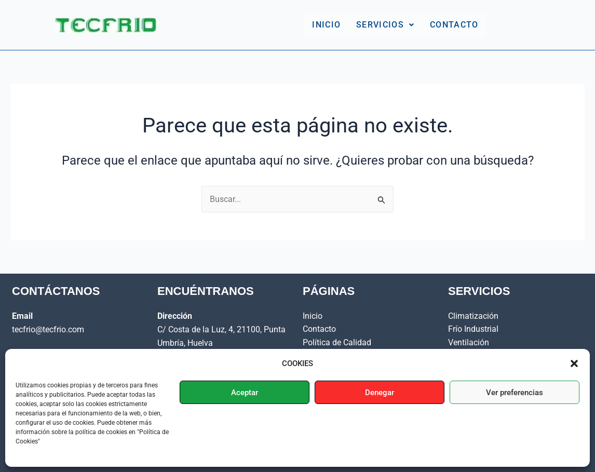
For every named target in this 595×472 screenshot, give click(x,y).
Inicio (326, 25)
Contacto (454, 25)
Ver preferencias (514, 392)
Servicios (385, 25)
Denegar (379, 392)
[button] (574, 363)
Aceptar (244, 392)
